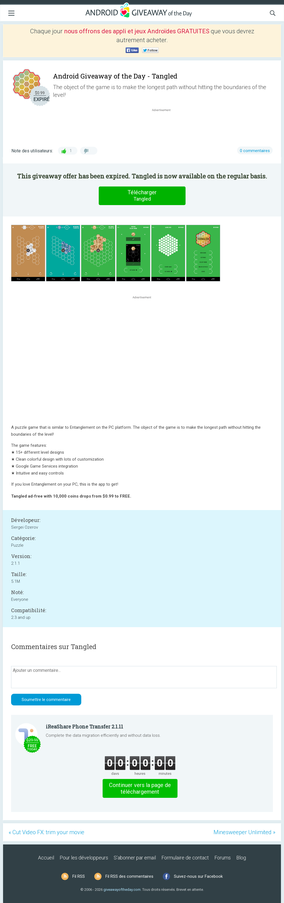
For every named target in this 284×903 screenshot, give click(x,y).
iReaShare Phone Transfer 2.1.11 (84, 726)
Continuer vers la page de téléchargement (140, 788)
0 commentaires (255, 150)
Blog (241, 858)
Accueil (46, 858)
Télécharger (142, 195)
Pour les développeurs (84, 858)
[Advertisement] (164, 126)
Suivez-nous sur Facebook (198, 876)
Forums (222, 858)
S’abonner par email (135, 858)
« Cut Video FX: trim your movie (46, 832)
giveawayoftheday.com (122, 889)
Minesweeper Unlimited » (244, 832)
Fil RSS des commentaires (129, 876)
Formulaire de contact (185, 858)
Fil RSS (78, 876)
